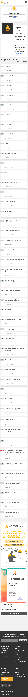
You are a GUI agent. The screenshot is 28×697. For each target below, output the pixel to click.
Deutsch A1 (8, 105)
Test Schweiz (9, 398)
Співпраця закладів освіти (6, 673)
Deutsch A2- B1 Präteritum (13, 379)
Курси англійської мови (21, 665)
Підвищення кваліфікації (4, 651)
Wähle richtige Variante (12, 182)
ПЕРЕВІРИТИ (23, 640)
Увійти (14, 17)
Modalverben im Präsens (12, 360)
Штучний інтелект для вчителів (20, 662)
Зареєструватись (14, 13)
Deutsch (7, 114)
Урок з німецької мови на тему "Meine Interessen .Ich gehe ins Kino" (14, 452)
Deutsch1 (7, 66)
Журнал (17, 648)
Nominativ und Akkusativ (12, 300)
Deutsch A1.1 (9, 95)
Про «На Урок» (4, 670)
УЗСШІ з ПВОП (19, 53)
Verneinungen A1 (10, 329)
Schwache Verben (10, 338)
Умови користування (15, 693)
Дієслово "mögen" (10, 281)
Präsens (7, 143)
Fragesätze (8, 309)
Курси (2, 657)
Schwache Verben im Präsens (14, 319)
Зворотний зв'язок (5, 679)
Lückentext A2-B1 (10, 493)
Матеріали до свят (19, 674)
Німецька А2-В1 (10, 369)
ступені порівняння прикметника (15, 389)
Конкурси (17, 657)
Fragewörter (8, 211)
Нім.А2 (7, 172)
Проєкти (17, 655)
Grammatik (8, 441)
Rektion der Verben (10, 201)
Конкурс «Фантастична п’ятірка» (21, 677)
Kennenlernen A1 (10, 419)
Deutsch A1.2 (9, 76)
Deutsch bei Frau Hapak (12, 512)
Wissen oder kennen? (11, 153)
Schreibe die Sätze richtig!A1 (13, 250)
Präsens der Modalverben (12, 290)
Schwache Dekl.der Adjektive (13, 240)
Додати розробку (14, 613)
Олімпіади (17, 659)
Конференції (4, 656)
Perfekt (7, 163)
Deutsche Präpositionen (12, 502)
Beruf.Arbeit (8, 192)
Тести (16, 652)
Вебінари (3, 654)
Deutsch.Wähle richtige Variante (14, 259)
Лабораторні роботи (20, 654)
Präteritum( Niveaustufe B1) (13, 464)
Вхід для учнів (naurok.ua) (18, 671)
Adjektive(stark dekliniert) (12, 221)
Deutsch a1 (8, 85)
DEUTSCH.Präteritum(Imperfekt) (14, 473)
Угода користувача (5, 693)
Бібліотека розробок (20, 650)
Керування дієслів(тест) (12, 483)
